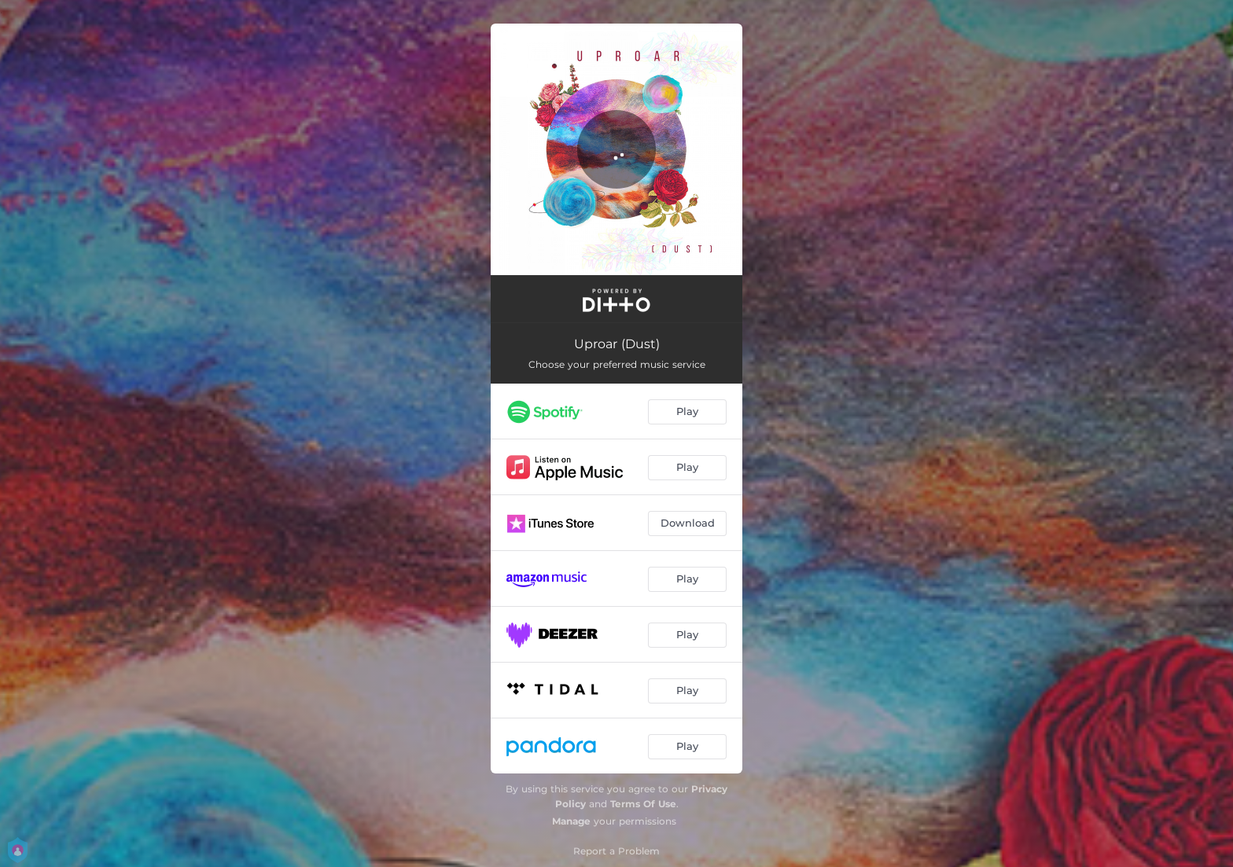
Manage (571, 821)
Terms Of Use (643, 804)
